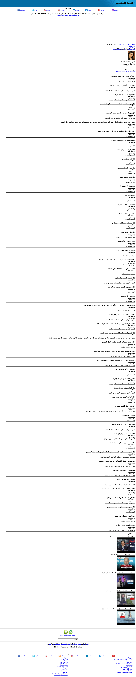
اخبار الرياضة (65, 668)
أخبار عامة (65, 658)
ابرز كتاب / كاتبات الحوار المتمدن (124, 663)
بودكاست (115, 10)
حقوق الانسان (130, 182)
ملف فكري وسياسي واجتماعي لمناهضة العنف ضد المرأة (117, 457)
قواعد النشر (130, 662)
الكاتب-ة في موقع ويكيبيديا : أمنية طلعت (125, 71)
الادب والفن (131, 109)
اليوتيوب (47, 10)
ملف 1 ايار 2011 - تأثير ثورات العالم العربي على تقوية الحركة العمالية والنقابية (110, 411)
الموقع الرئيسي (129, 47)
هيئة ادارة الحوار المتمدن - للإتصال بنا (123, 659)
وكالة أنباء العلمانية (63, 663)
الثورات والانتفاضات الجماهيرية (125, 237)
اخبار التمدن (65, 672)
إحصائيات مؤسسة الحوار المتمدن (124, 660)
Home (61, 635)
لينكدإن (76, 10)
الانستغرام (62, 10)
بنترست (101, 10)
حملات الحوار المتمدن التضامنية (125, 672)
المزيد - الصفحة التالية (69, 635)
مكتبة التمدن (129, 666)
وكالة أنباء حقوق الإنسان (62, 666)
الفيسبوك (21, 10)
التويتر (34, 10)
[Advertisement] (68, 29)
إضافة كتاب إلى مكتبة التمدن (61, 675)
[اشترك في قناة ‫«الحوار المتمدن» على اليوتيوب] (68, 15)
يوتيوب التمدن (129, 665)
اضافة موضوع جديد (127, 669)
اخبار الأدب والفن (64, 660)
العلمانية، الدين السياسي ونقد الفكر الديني (122, 100)
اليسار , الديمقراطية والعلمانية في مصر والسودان (119, 439)
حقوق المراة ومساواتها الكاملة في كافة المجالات (120, 90)
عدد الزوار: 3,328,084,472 (126, 668)
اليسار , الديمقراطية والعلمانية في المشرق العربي (119, 283)
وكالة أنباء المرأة (64, 659)
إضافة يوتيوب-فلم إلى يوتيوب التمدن (59, 673)
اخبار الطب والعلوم (63, 670)
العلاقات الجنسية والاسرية (127, 81)
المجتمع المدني (130, 136)
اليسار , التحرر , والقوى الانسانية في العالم (122, 329)
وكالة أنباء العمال (64, 665)
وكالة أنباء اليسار (64, 662)
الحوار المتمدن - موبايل (126, 44)
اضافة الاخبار (129, 670)
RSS (61, 655)
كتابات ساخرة (130, 173)
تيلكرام (88, 10)
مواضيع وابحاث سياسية (128, 255)
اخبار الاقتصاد (65, 669)
